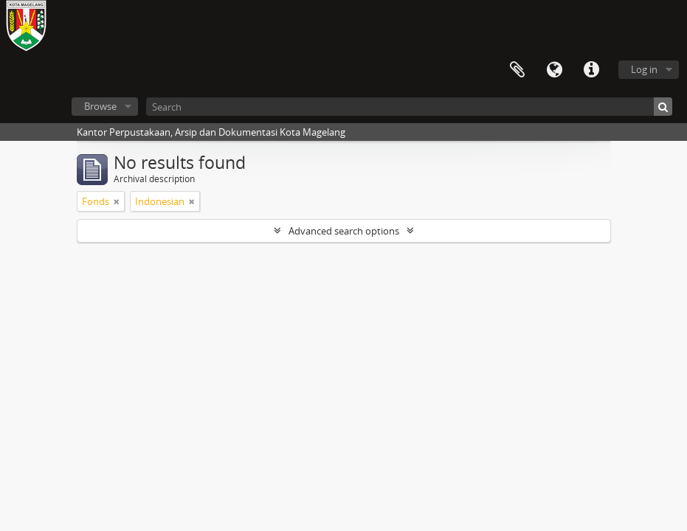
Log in (644, 69)
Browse (100, 106)
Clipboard (517, 70)
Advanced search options (344, 230)
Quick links (591, 70)
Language (554, 70)
